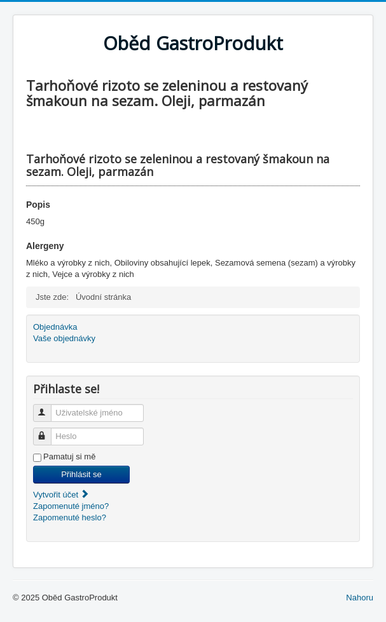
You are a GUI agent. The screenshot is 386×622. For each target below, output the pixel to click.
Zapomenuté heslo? (69, 517)
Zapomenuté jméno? (71, 506)
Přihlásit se (81, 474)
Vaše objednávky (64, 338)
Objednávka (55, 327)
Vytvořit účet (61, 494)
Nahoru (359, 597)
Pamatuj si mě (69, 456)
